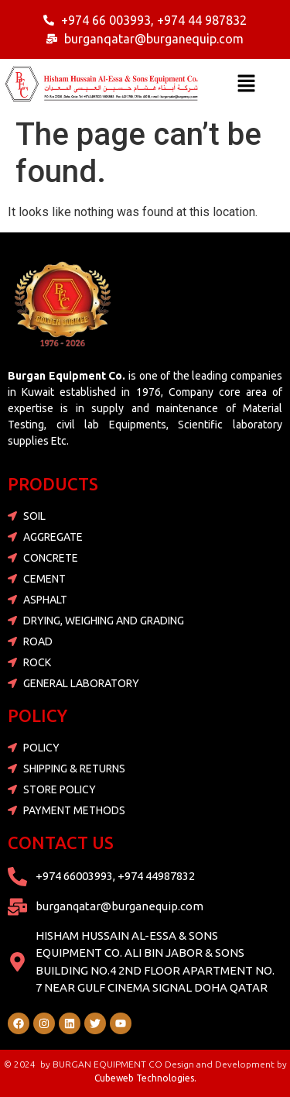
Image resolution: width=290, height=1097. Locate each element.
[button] (247, 84)
